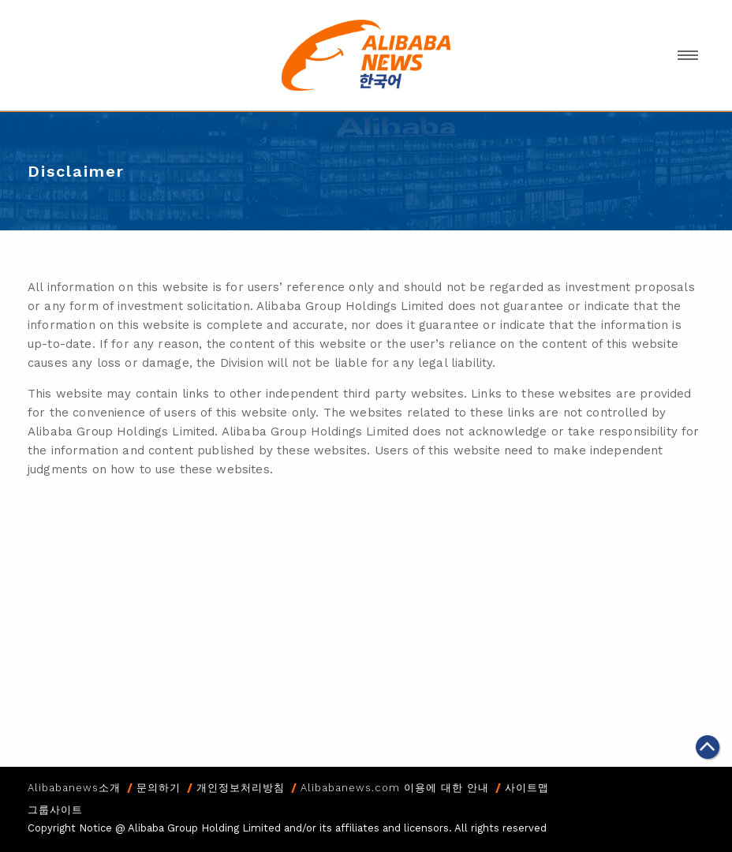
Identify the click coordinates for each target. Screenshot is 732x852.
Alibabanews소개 (74, 788)
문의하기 (158, 788)
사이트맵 (527, 788)
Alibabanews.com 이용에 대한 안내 (395, 788)
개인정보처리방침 (240, 788)
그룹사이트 (55, 810)
